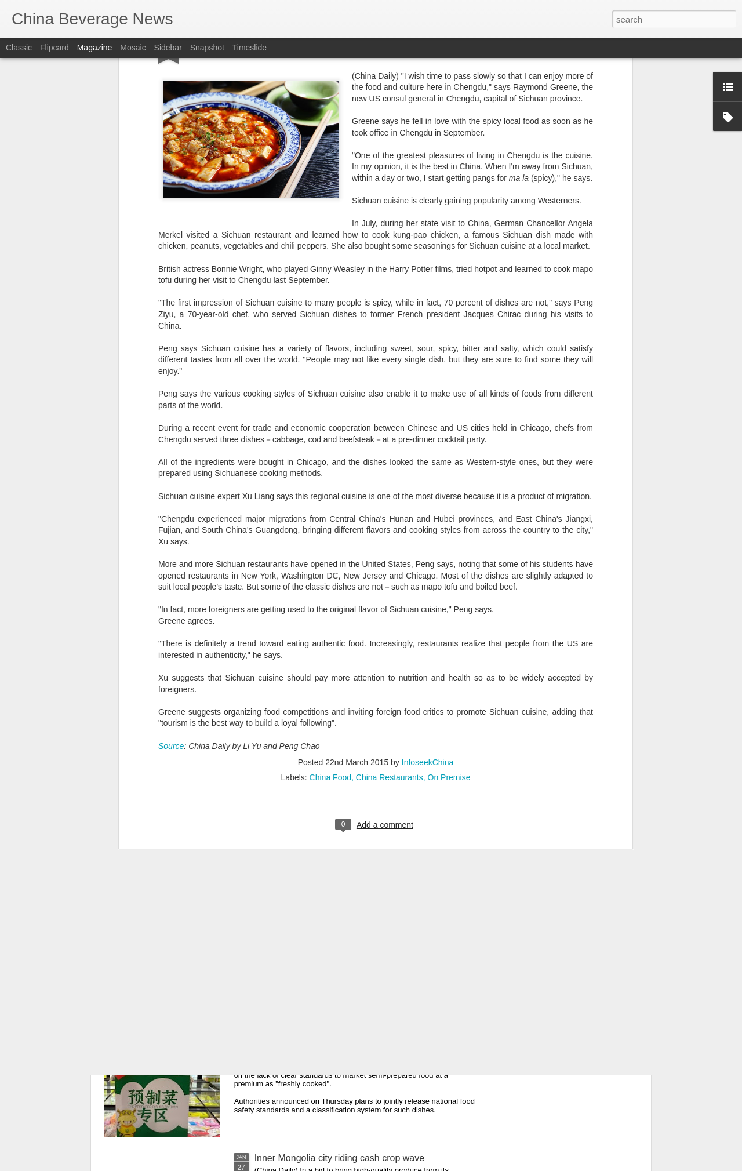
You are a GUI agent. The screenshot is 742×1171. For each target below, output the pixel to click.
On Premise (449, 572)
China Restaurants (389, 572)
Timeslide (249, 47)
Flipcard (54, 47)
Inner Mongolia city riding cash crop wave (339, 1158)
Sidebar (168, 47)
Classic (19, 47)
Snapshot (207, 47)
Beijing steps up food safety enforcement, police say (361, 763)
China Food (330, 572)
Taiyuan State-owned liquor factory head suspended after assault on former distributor (361, 900)
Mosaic (133, 47)
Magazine (94, 47)
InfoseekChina (428, 557)
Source (171, 541)
